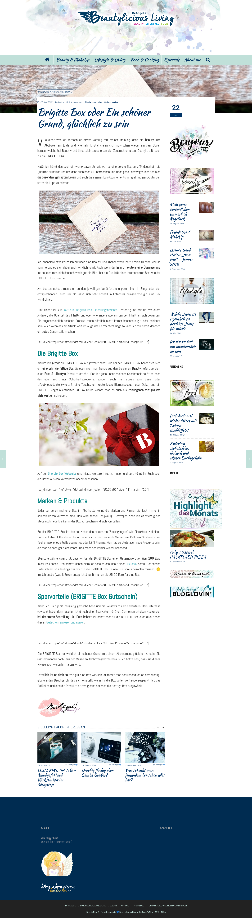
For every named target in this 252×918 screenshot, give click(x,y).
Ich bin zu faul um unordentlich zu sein (182, 346)
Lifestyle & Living (109, 59)
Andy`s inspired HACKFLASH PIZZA (188, 554)
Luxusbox (131, 564)
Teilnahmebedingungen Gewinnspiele (167, 906)
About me (192, 59)
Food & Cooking (144, 59)
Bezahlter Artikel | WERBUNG (55, 91)
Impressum (70, 906)
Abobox (60, 102)
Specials (171, 59)
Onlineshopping (111, 102)
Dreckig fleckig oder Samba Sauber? (97, 772)
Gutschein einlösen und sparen (65, 622)
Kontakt (125, 906)
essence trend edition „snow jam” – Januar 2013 (181, 257)
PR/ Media (139, 906)
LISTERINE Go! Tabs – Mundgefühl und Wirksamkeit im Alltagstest (56, 777)
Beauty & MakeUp (72, 59)
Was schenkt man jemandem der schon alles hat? (144, 775)
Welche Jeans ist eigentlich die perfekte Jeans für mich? (183, 321)
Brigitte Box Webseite (62, 473)
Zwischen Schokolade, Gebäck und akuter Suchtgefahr (185, 451)
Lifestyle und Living (93, 102)
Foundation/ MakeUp (180, 234)
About (113, 906)
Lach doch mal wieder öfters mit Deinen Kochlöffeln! (183, 423)
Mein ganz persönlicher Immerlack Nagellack (179, 211)
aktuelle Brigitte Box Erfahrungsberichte (90, 310)
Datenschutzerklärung (93, 906)
